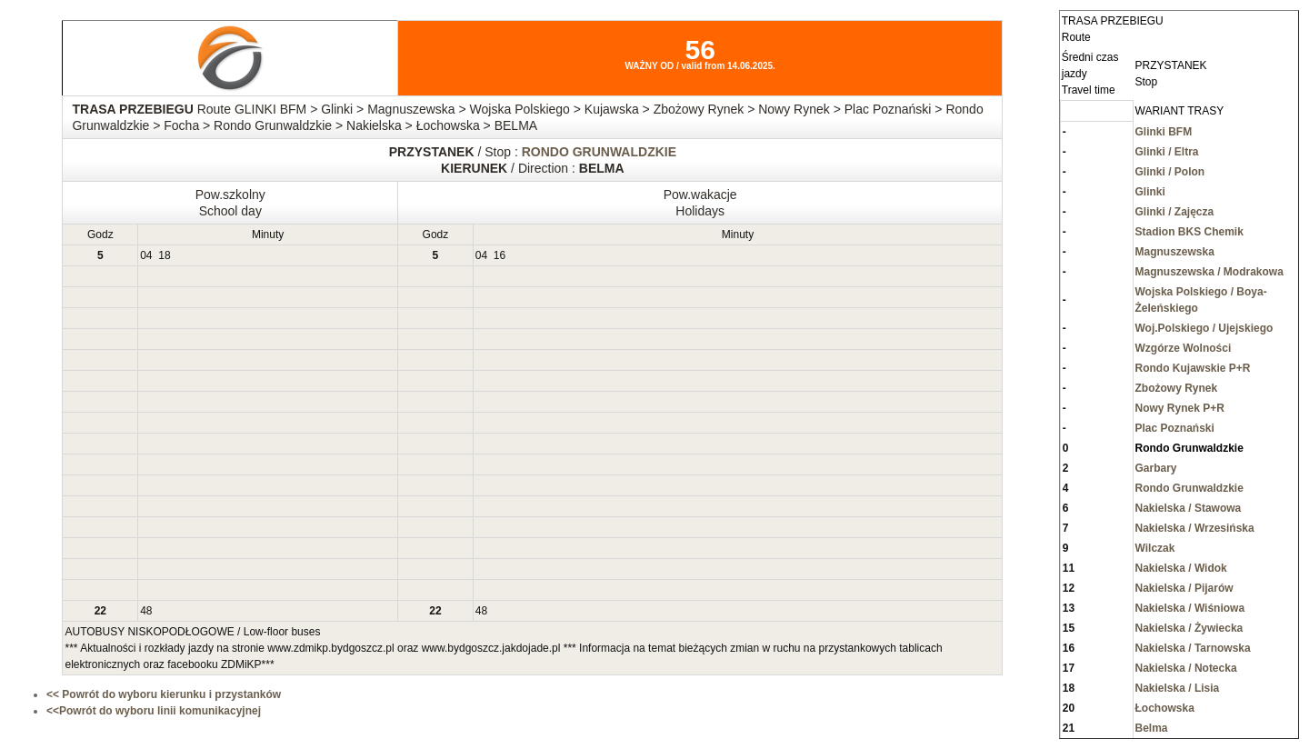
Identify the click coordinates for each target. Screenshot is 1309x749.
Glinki (1150, 191)
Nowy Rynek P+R (1179, 408)
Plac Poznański (1174, 428)
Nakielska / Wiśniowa (1190, 608)
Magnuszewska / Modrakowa (1209, 271)
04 (146, 255)
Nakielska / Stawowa (1188, 508)
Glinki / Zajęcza (1174, 211)
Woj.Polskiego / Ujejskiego (1204, 328)
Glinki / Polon (1170, 171)
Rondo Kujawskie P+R (1193, 368)
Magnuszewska (1174, 251)
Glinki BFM (1164, 131)
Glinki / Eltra (1167, 151)
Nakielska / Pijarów (1184, 588)
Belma (1151, 728)
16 (499, 255)
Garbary (1156, 468)
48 (146, 610)
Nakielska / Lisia (1177, 688)
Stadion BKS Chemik (1189, 231)
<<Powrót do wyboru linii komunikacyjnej (153, 710)
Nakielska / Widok (1181, 568)
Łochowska (1164, 708)
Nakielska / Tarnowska (1193, 648)
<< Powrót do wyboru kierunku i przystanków (163, 694)
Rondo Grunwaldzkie (1189, 488)
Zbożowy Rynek (1176, 388)
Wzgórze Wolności (1183, 348)
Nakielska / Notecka (1186, 668)
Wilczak (1155, 548)
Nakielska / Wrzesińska (1194, 528)
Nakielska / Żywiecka (1189, 628)
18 (164, 255)
